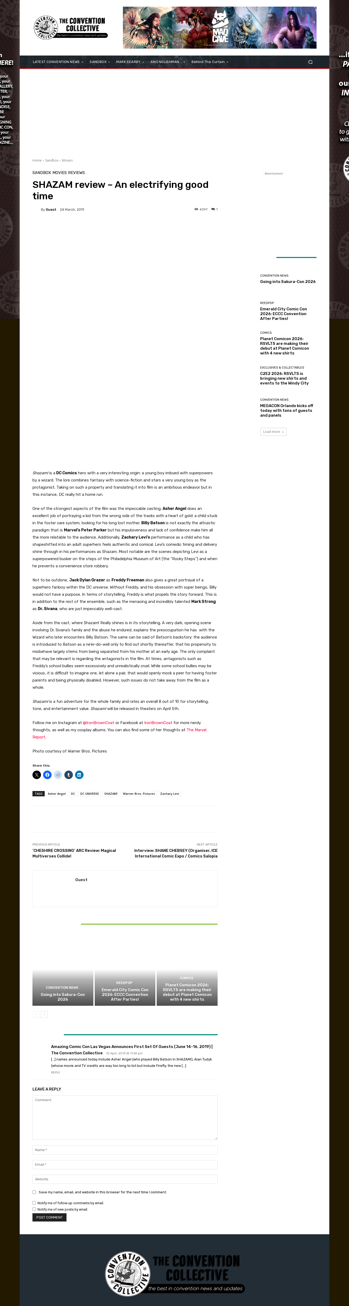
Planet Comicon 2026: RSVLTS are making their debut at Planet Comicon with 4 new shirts (187, 911)
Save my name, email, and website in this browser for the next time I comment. (103, 1111)
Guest (51, 209)
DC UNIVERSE (89, 713)
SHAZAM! (111, 713)
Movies (67, 160)
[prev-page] (35, 933)
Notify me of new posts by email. (63, 1129)
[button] (310, 62)
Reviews (76, 173)
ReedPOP (124, 902)
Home (37, 160)
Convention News (62, 907)
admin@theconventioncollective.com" (184, 1252)
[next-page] (44, 933)
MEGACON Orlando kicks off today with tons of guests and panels (286, 410)
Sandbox (52, 160)
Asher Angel (57, 713)
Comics (186, 897)
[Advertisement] (174, 111)
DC (73, 713)
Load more (273, 431)
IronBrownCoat (158, 642)
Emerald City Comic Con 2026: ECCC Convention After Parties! (125, 914)
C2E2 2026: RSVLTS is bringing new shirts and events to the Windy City (284, 378)
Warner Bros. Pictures (139, 713)
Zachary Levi (169, 713)
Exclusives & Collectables (282, 367)
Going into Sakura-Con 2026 (63, 916)
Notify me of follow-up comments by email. (71, 1122)
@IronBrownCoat (98, 642)
